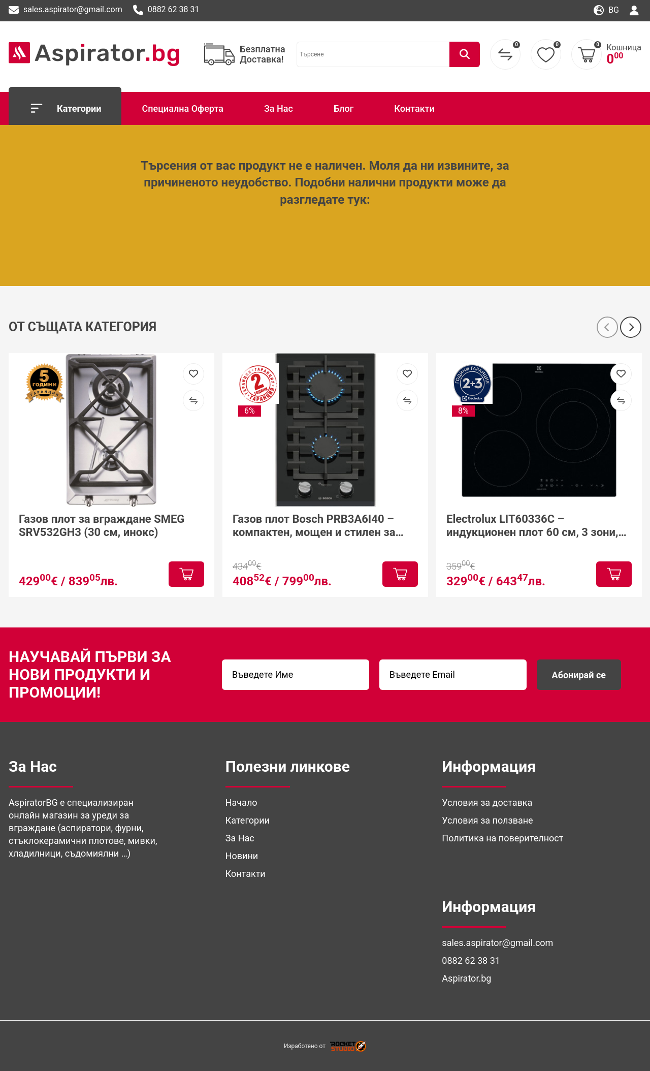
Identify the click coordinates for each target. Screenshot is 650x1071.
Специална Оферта (182, 108)
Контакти (414, 108)
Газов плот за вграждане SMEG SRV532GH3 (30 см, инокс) (101, 525)
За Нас (278, 108)
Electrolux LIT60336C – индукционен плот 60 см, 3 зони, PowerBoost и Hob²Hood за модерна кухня (532, 525)
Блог (343, 108)
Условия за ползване (487, 820)
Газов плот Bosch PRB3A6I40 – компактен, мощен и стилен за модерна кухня (314, 525)
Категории (65, 108)
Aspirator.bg (466, 978)
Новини (241, 855)
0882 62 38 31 (166, 10)
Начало (241, 802)
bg (606, 10)
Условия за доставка (487, 802)
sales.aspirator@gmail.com (65, 10)
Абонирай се (579, 675)
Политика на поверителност (502, 838)
